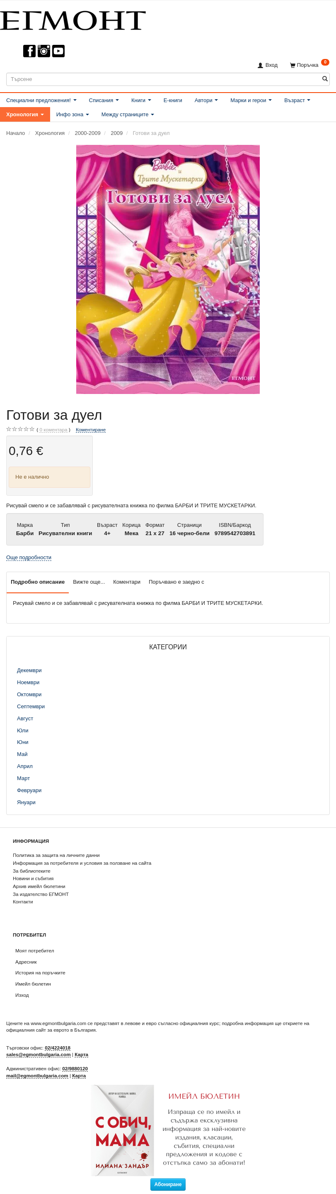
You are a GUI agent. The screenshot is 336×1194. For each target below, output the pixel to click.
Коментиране (91, 429)
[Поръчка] (310, 65)
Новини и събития (33, 878)
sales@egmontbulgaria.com (38, 1054)
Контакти (23, 901)
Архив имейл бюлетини (39, 886)
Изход (22, 995)
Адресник (26, 961)
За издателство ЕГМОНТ (41, 894)
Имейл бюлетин (33, 983)
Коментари (126, 582)
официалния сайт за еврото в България (51, 1030)
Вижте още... (89, 582)
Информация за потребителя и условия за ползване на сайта (82, 863)
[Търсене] (325, 79)
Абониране (168, 1184)
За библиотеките (32, 870)
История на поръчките (40, 972)
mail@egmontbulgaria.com (37, 1075)
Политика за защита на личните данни (56, 855)
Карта (81, 1054)
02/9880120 (75, 1068)
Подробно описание (38, 582)
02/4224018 (57, 1047)
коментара (53, 430)
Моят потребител (34, 950)
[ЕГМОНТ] (73, 19)
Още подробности (28, 557)
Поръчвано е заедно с (176, 582)
